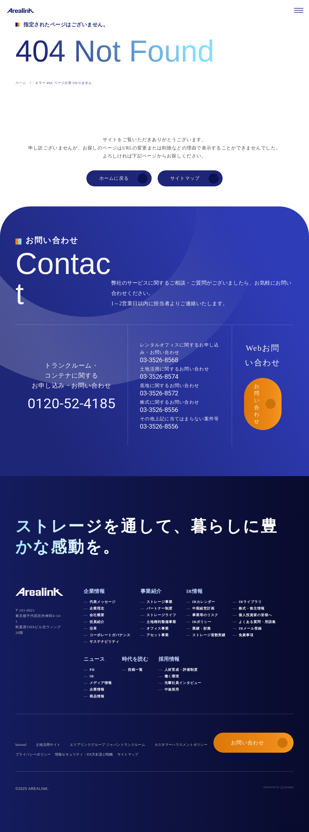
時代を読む (135, 659)
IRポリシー (202, 622)
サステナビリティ (104, 642)
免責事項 (246, 635)
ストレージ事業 (159, 602)
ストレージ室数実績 (209, 635)
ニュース (94, 659)
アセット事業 (157, 635)
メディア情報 (101, 683)
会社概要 (97, 615)
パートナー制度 (159, 608)
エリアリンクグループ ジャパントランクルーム (107, 745)
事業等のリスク (205, 615)
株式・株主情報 (252, 608)
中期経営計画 (203, 608)
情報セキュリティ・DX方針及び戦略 (84, 754)
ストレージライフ (161, 615)
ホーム (20, 83)
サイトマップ (127, 754)
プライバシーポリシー (33, 754)
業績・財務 (201, 628)
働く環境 (172, 676)
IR (92, 676)
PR (92, 670)
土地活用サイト (48, 745)
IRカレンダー (203, 602)
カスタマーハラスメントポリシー (181, 745)
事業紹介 (151, 591)
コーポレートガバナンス (110, 635)
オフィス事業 (157, 628)
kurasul (21, 745)
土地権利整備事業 (161, 622)
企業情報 (97, 689)
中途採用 (172, 689)
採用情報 (169, 659)
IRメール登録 (250, 628)
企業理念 (97, 608)
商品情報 (97, 696)
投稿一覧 (135, 670)
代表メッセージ (103, 602)
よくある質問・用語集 (257, 622)
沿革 (93, 628)
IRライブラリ (250, 602)
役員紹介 (97, 622)
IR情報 (194, 591)
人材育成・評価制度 (181, 670)
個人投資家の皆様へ (255, 615)
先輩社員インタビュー (183, 683)
